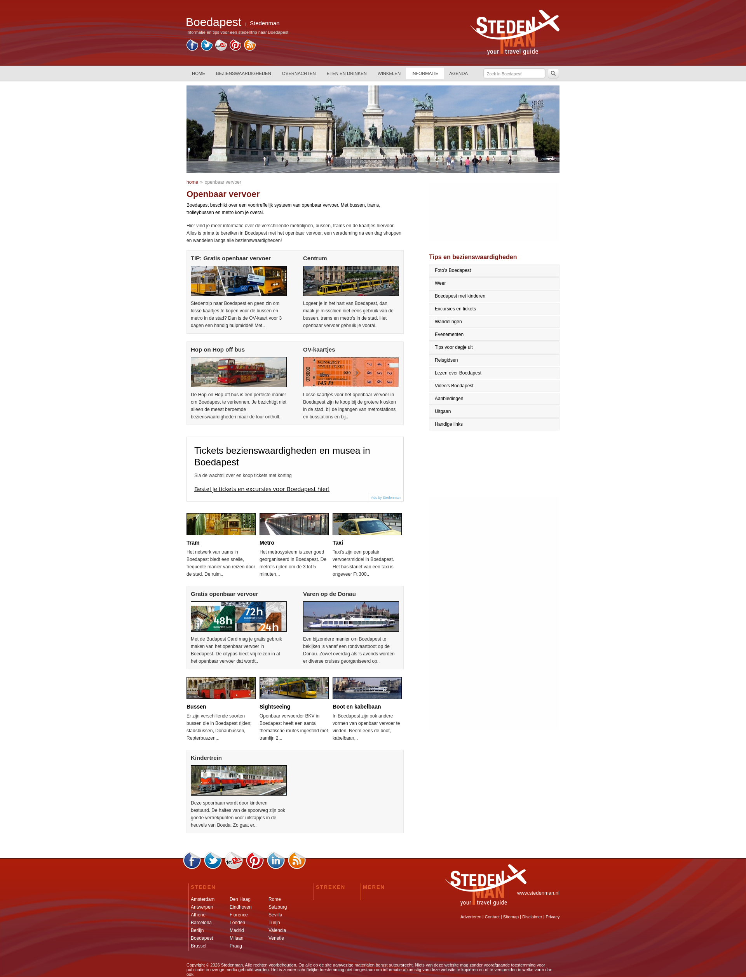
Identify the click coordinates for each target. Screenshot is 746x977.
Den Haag (240, 899)
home (192, 182)
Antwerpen (202, 907)
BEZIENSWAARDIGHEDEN (243, 73)
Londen (237, 922)
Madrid (237, 930)
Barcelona (201, 922)
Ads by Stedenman (386, 498)
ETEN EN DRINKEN (347, 73)
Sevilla (275, 915)
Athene (198, 915)
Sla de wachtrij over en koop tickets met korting (243, 475)
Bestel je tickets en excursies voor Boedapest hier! (261, 489)
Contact (492, 916)
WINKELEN (389, 73)
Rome (274, 899)
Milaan (236, 938)
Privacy (553, 916)
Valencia (277, 930)
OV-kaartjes (319, 349)
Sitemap (511, 916)
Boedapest (202, 938)
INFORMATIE (424, 73)
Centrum (315, 258)
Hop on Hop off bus (218, 349)
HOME (198, 73)
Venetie (276, 938)
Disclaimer (532, 916)
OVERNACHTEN (299, 73)
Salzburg (277, 907)
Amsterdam (202, 899)
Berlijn (197, 930)
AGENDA (458, 73)
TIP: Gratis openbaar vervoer (231, 258)
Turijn (274, 922)
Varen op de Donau (329, 593)
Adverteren (470, 916)
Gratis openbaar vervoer (224, 593)
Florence (239, 915)
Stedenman (265, 23)
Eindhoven (241, 907)
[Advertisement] (454, 613)
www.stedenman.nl (538, 893)
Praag (236, 946)
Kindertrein (206, 757)
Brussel (198, 946)
